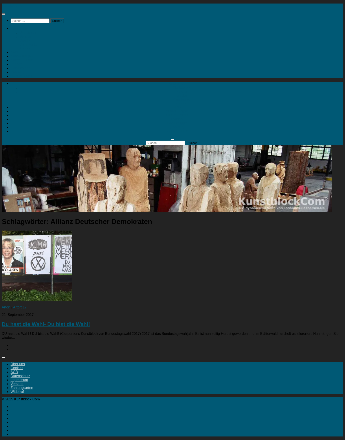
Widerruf (17, 392)
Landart (16, 64)
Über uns (18, 364)
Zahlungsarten (22, 388)
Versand (17, 384)
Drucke (25, 40)
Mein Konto (28, 44)
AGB (14, 372)
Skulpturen (27, 32)
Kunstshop (19, 28)
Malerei (25, 36)
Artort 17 (20, 307)
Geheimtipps (20, 68)
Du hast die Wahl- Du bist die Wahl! (46, 324)
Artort (15, 52)
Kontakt (25, 48)
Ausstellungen (22, 56)
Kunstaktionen (22, 60)
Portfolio (17, 72)
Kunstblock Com (15, 5)
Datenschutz (20, 376)
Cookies (17, 368)
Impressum (19, 380)
